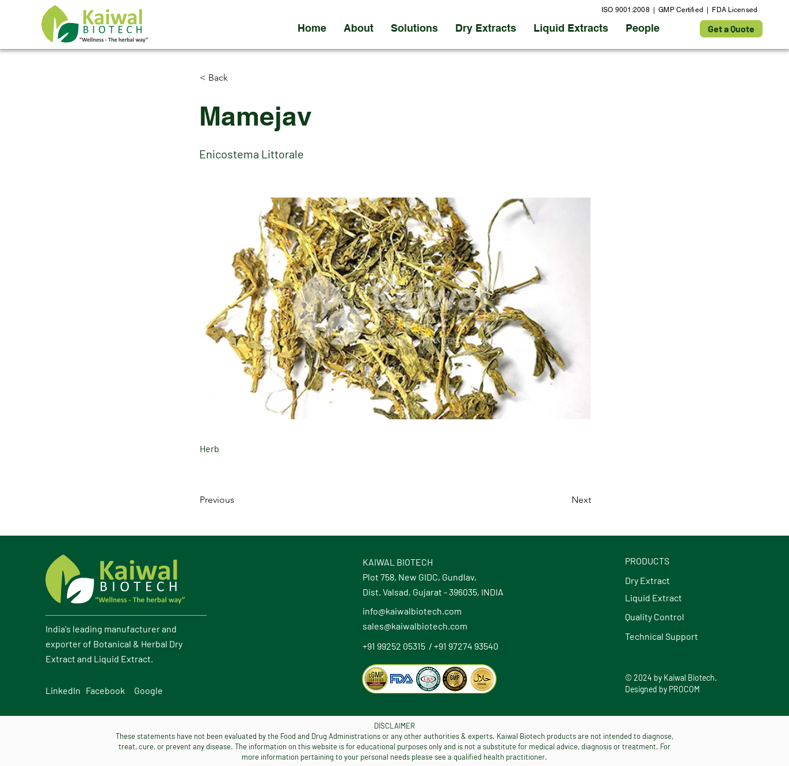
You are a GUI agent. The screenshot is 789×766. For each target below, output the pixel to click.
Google (148, 690)
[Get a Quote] (731, 28)
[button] (486, 28)
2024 (643, 677)
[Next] (562, 499)
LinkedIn (63, 690)
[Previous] (238, 499)
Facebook (105, 690)
